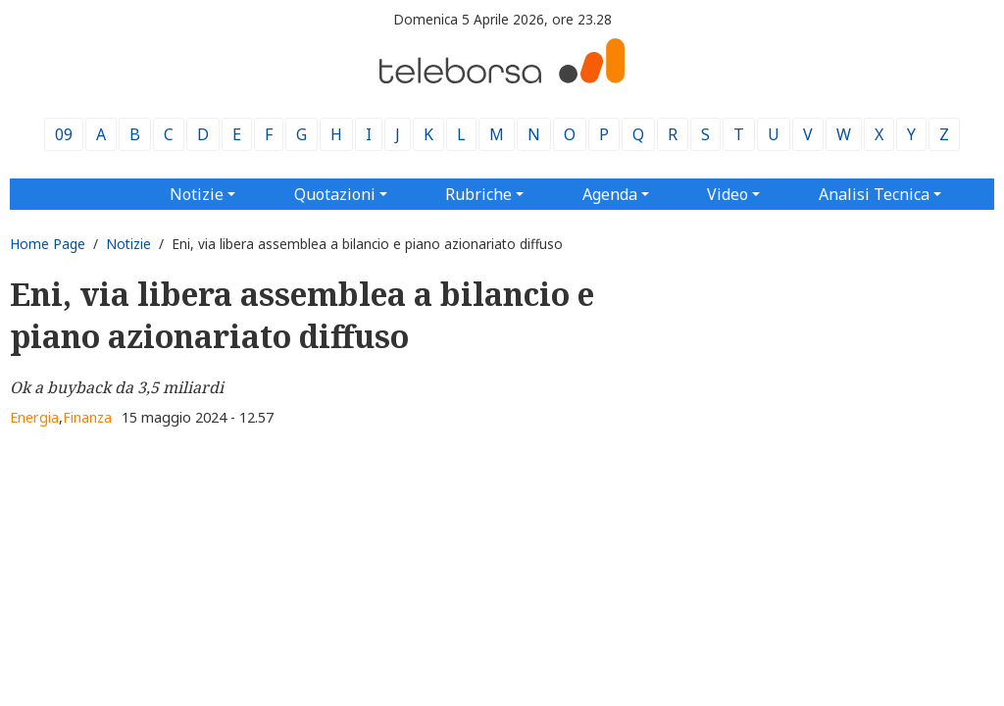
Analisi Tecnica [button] (874, 194)
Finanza (87, 417)
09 (64, 134)
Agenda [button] (609, 194)
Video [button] (727, 194)
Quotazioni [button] (335, 194)
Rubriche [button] (478, 194)
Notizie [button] (197, 194)
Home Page (47, 243)
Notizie (128, 243)
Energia (34, 417)
